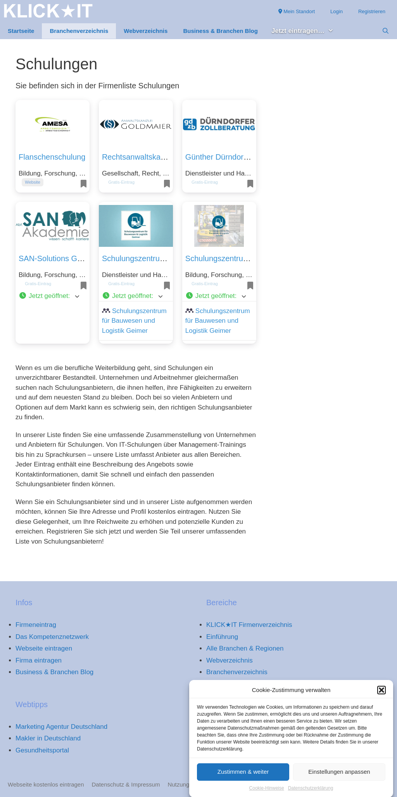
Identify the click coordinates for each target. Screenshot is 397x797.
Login (336, 11)
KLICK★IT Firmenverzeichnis (249, 624)
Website (32, 182)
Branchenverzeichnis (79, 31)
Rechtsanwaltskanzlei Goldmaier (158, 157)
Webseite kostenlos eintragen (46, 784)
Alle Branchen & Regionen (244, 648)
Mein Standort (296, 11)
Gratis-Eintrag (121, 182)
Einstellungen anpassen (339, 778)
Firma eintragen (39, 660)
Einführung (222, 636)
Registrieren (371, 11)
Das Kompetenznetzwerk (52, 636)
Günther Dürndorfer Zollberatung (241, 157)
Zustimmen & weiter (243, 778)
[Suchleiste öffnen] (385, 31)
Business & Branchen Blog (220, 31)
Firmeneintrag (36, 624)
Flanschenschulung (52, 157)
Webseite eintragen (44, 648)
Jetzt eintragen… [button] (306, 31)
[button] (381, 697)
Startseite (21, 31)
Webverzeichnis (145, 31)
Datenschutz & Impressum (126, 784)
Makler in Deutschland (48, 738)
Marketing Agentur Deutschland (61, 726)
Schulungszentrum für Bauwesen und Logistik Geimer (134, 320)
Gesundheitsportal (42, 750)
